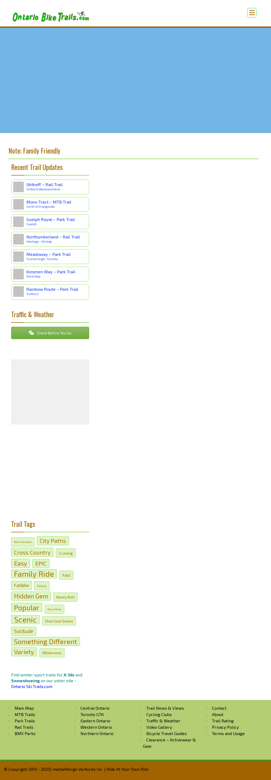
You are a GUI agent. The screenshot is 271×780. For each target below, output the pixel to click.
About (217, 714)
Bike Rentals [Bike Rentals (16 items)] (22, 541)
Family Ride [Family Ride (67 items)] (34, 573)
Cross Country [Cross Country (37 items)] (32, 552)
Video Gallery (159, 727)
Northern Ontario (97, 733)
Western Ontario (96, 727)
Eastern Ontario (95, 720)
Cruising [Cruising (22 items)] (66, 553)
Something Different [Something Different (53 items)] (45, 641)
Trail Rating (223, 720)
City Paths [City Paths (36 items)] (53, 540)
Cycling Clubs (159, 714)
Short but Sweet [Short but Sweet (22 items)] (59, 621)
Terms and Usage (228, 733)
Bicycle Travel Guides (166, 733)
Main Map (24, 707)
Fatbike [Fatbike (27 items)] (21, 585)
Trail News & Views (165, 707)
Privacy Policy (225, 727)
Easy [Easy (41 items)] (20, 563)
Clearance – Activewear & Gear (169, 743)
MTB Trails (25, 714)
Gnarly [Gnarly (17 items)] (42, 586)
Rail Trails (24, 727)
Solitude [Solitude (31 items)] (23, 631)
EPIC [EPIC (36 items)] (41, 563)
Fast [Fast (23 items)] (66, 575)
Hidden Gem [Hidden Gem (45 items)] (31, 596)
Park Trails (25, 720)
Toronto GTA (92, 714)
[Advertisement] (50, 474)
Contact (219, 707)
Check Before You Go (50, 333)
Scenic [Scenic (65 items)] (25, 619)
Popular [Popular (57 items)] (26, 607)
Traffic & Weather (163, 720)
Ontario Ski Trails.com (31, 686)
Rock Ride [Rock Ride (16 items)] (54, 609)
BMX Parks (25, 733)
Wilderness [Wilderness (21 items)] (52, 652)
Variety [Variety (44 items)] (24, 652)
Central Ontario (95, 707)
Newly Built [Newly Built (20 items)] (65, 597)
